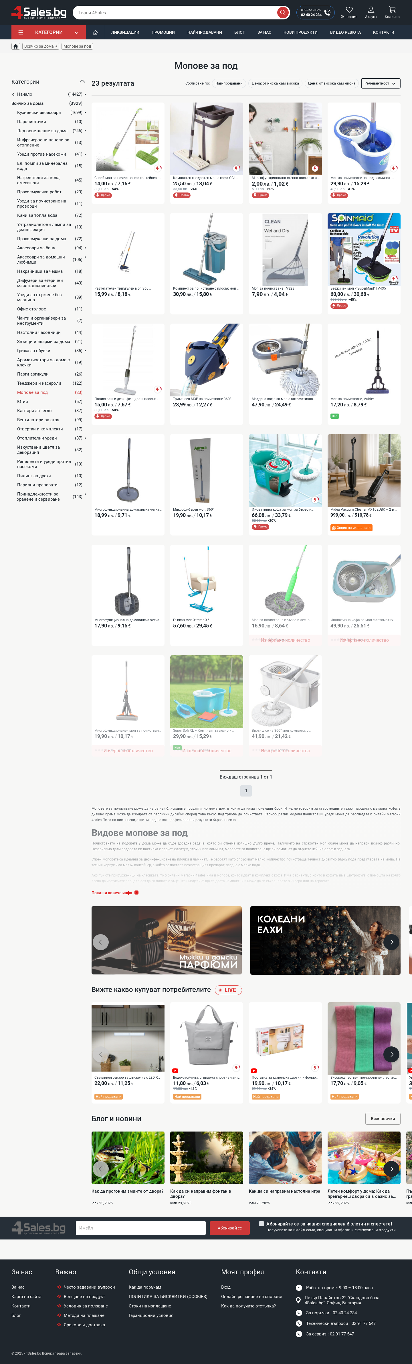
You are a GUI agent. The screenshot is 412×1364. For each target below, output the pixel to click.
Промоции (163, 32)
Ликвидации (125, 32)
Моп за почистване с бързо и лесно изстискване (281, 631)
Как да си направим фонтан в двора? (200, 1214)
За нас (264, 32)
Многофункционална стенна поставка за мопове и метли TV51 (285, 178)
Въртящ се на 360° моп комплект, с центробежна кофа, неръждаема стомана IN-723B (280, 745)
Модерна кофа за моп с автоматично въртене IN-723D (282, 405)
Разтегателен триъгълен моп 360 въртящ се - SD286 (121, 291)
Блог (239, 32)
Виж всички (383, 1138)
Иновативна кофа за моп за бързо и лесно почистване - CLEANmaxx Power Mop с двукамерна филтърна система (283, 518)
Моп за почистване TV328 (273, 291)
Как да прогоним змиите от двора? (127, 1211)
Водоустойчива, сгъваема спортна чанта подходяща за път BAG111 (206, 1095)
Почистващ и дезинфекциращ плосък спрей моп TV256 (125, 405)
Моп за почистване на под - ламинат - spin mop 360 (361, 178)
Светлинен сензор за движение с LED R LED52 (126, 1095)
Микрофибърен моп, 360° (193, 518)
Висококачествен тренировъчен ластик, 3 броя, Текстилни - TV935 (362, 1095)
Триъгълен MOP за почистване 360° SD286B (202, 405)
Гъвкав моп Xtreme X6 (191, 631)
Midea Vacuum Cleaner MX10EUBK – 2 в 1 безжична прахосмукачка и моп (363, 518)
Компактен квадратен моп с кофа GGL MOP (204, 178)
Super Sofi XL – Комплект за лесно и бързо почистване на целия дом (202, 745)
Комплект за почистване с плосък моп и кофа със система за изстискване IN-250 (206, 291)
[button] (48, 84)
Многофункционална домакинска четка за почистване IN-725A (126, 518)
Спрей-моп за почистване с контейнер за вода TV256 (127, 178)
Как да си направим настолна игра (284, 1211)
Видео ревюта (345, 32)
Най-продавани (204, 32)
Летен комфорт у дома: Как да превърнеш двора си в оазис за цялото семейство (360, 1214)
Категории (48, 32)
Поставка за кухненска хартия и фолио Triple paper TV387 (284, 1095)
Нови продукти (301, 32)
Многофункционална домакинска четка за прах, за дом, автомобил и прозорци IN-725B (126, 631)
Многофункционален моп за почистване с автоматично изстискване (127, 745)
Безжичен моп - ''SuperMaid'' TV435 (358, 291)
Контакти (383, 32)
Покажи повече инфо (116, 910)
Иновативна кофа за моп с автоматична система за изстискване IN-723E (363, 631)
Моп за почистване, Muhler (352, 405)
